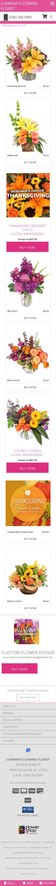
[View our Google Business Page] (28, 751)
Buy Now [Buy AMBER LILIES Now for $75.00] (30, 162)
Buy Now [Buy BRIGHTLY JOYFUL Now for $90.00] (30, 608)
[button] (47, 17)
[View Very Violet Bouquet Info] (28, 282)
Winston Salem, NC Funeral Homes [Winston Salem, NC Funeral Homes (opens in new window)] (21, 842)
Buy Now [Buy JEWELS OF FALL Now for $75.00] (30, 387)
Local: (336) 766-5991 (28, 775)
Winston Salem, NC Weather (21, 858)
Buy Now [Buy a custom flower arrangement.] (19, 669)
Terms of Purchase (37, 868)
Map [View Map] (28, 883)
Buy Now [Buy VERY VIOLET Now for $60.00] (30, 318)
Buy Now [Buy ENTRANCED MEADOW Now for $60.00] (30, 93)
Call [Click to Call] (9, 883)
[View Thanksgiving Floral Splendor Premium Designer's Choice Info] (28, 503)
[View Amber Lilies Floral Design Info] (28, 126)
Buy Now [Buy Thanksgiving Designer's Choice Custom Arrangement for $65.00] (27, 247)
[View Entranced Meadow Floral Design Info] (28, 57)
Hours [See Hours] (46, 883)
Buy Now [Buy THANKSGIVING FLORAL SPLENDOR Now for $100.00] (30, 539)
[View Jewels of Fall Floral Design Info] (28, 351)
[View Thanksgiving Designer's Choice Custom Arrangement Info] (28, 195)
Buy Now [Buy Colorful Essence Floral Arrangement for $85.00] (27, 468)
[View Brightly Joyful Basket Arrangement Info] (28, 572)
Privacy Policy (14, 868)
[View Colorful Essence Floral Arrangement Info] (28, 420)
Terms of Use (28, 873)
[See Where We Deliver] (28, 697)
